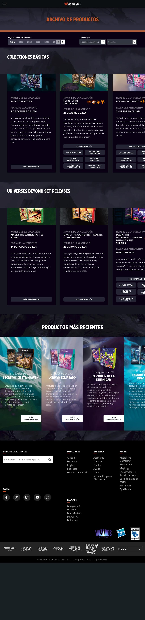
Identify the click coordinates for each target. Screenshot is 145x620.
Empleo (97, 465)
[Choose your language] (129, 549)
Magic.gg (124, 468)
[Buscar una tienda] (50, 459)
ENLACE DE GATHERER (94, 159)
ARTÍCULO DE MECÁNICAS (94, 152)
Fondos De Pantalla (77, 472)
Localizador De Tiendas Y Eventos (129, 473)
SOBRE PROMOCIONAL (73, 159)
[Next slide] (63, 42)
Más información (31, 167)
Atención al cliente (58, 549)
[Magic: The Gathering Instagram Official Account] (47, 497)
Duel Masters (74, 513)
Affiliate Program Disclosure (102, 478)
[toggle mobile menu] (4, 4)
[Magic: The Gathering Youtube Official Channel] (37, 497)
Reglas (70, 465)
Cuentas (97, 461)
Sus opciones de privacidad (108, 549)
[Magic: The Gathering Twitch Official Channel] (26, 497)
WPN (96, 472)
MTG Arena (126, 464)
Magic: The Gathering (125, 459)
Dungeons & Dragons (74, 508)
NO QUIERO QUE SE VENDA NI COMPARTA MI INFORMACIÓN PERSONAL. (91, 549)
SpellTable (125, 489)
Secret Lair (125, 485)
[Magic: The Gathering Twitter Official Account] (16, 497)
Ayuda (96, 468)
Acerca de (98, 457)
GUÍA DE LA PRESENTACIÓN (73, 166)
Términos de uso (10, 549)
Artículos (72, 457)
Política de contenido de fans (75, 549)
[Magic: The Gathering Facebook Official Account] (6, 497)
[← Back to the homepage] (72, 3)
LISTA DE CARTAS (73, 152)
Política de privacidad (43, 549)
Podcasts (72, 468)
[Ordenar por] (92, 42)
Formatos (72, 461)
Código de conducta (26, 549)
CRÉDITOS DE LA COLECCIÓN (95, 166)
